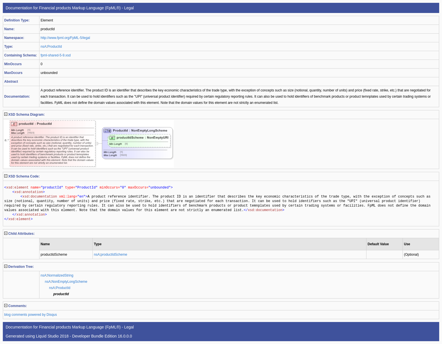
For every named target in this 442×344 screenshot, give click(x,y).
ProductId (54, 47)
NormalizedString (60, 275)
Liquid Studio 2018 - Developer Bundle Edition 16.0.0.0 (84, 336)
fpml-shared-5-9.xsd (56, 55)
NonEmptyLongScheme (69, 282)
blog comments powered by (30, 315)
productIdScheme (114, 255)
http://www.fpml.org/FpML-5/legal (65, 38)
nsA (44, 47)
